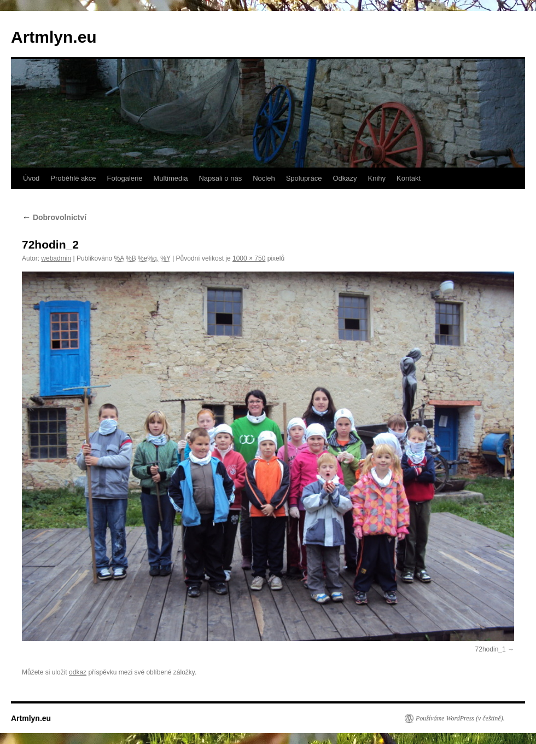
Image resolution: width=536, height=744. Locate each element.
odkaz (77, 672)
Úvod (31, 178)
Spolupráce (304, 178)
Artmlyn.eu (54, 37)
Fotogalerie (124, 178)
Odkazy (345, 178)
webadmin (56, 258)
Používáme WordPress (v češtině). (460, 718)
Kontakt (409, 178)
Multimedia (171, 178)
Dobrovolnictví (54, 217)
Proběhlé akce (73, 178)
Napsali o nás (220, 178)
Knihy (377, 178)
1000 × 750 (248, 258)
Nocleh (264, 178)
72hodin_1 (490, 649)
